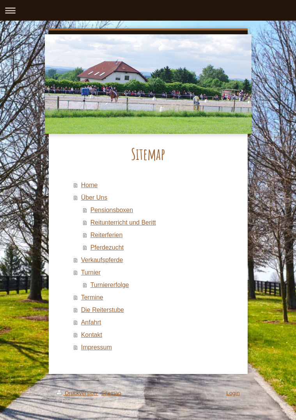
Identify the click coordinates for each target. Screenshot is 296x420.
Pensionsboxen (111, 210)
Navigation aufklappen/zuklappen (148, 10)
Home (89, 185)
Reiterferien (106, 235)
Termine (92, 297)
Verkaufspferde (102, 260)
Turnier (91, 272)
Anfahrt (91, 322)
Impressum (96, 347)
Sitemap (111, 393)
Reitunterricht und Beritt (123, 222)
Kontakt (91, 334)
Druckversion (77, 393)
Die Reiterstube (102, 310)
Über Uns (94, 197)
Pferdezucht (107, 247)
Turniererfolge (109, 285)
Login (232, 393)
